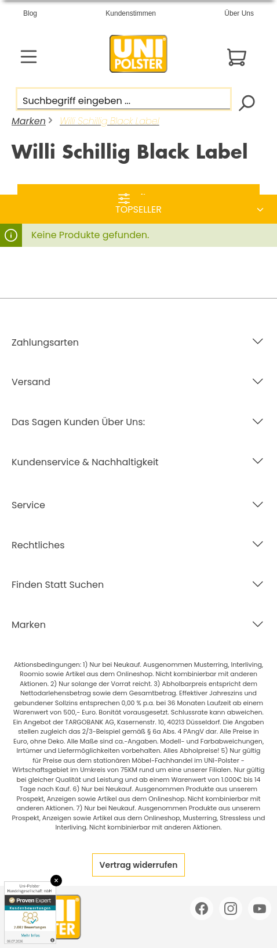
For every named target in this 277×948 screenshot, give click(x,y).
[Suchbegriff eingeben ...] (123, 99)
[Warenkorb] (237, 57)
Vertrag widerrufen (139, 865)
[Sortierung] (138, 210)
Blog (30, 13)
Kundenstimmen (130, 13)
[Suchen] (246, 102)
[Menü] (29, 56)
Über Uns (239, 13)
